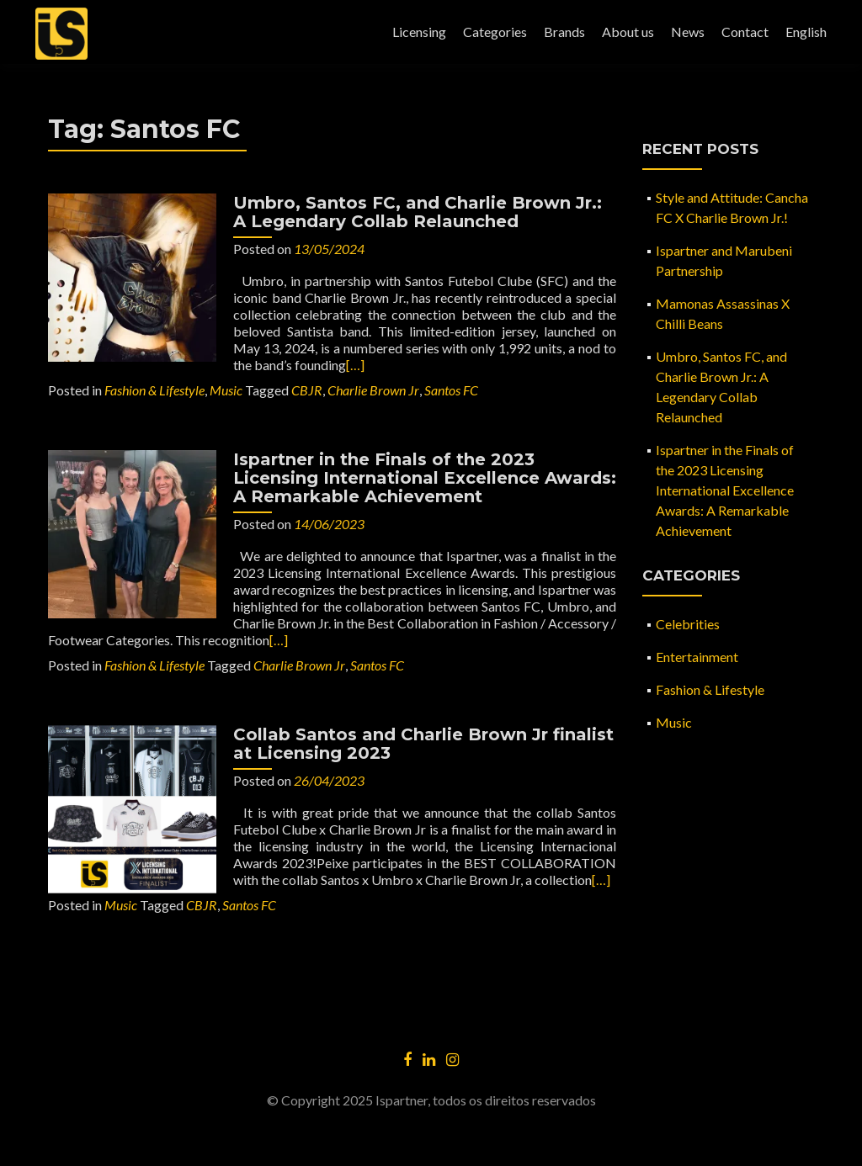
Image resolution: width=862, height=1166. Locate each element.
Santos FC (451, 390)
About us (628, 32)
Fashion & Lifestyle (154, 390)
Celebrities (688, 624)
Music (226, 390)
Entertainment (697, 657)
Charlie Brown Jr (373, 390)
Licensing (419, 32)
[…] (355, 365)
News (688, 32)
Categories (495, 32)
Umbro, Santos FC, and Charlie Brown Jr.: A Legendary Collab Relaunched (417, 212)
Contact (745, 32)
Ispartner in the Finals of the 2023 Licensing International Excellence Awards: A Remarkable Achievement (424, 477)
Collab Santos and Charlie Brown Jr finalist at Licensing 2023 (423, 743)
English (806, 32)
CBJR (306, 390)
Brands (564, 32)
